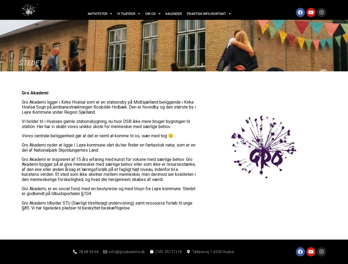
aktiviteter (100, 14)
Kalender (174, 14)
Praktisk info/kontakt (209, 14)
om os (153, 14)
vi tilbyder (128, 14)
